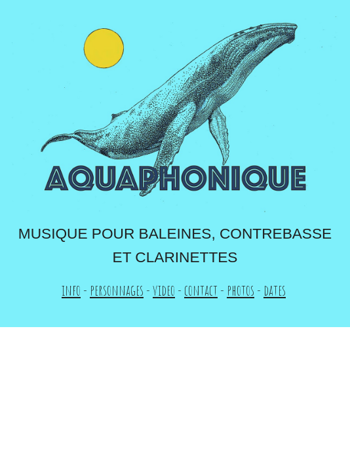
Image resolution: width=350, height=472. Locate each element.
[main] (175, 262)
